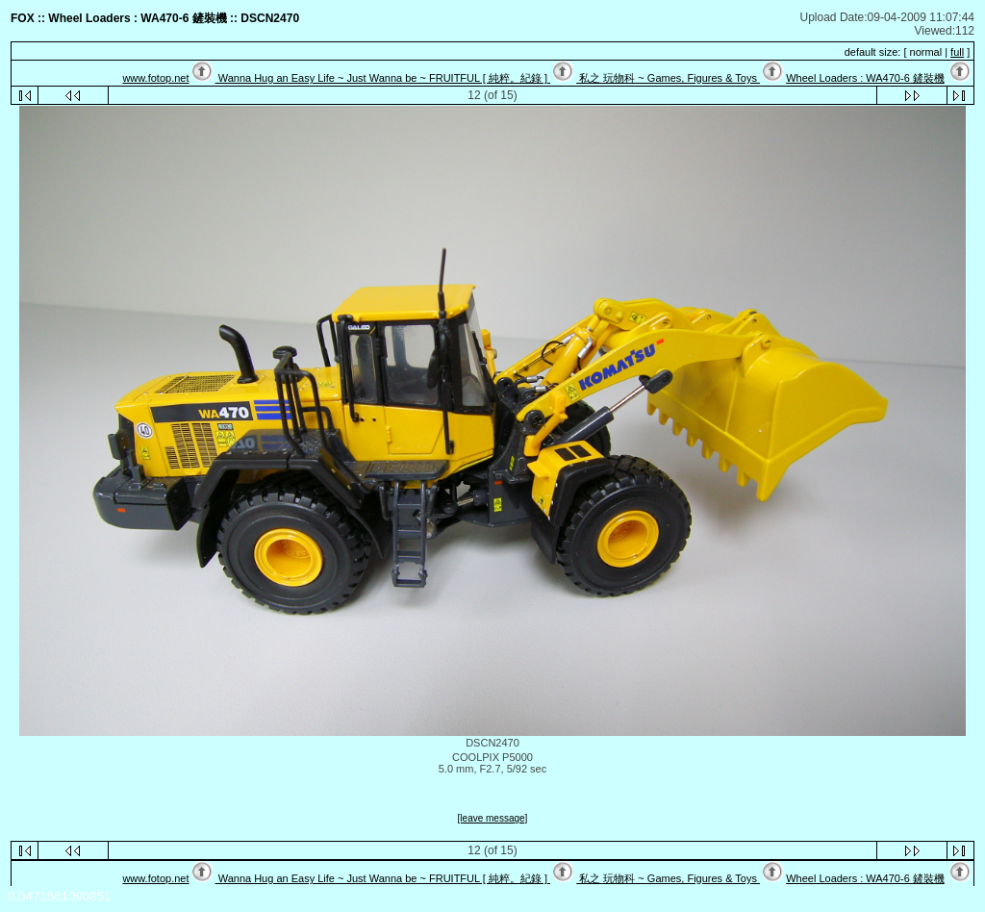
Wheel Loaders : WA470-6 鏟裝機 (865, 78)
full (957, 52)
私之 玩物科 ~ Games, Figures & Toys (668, 78)
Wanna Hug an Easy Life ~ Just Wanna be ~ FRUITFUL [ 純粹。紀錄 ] (382, 78)
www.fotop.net (155, 78)
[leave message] (493, 818)
